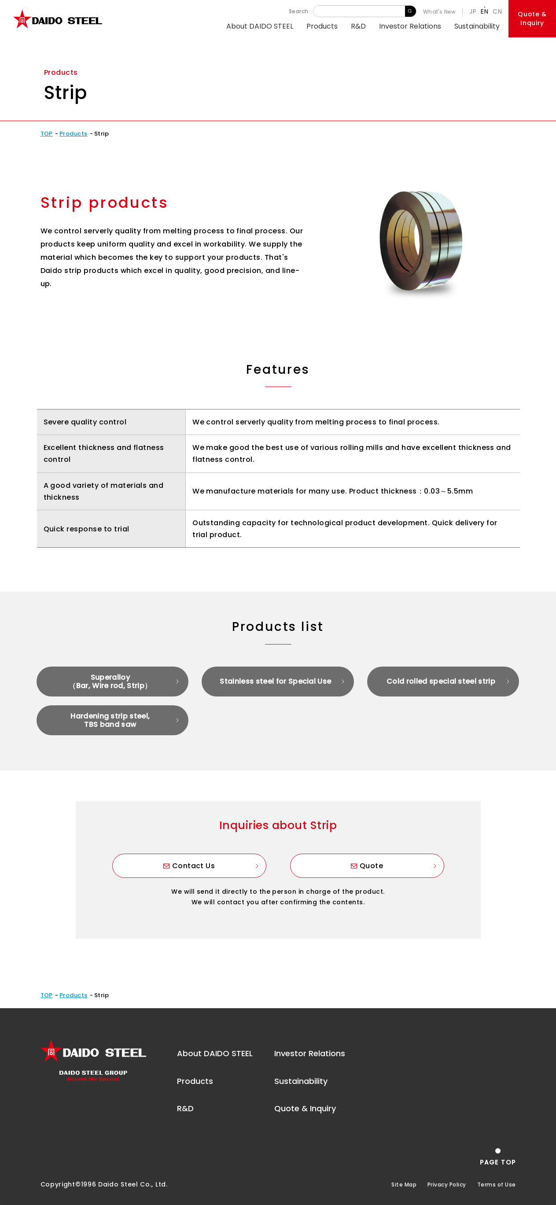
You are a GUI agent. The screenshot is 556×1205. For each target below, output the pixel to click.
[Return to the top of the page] (497, 1156)
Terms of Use (496, 1184)
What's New (439, 11)
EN (484, 11)
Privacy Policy (446, 1184)
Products (322, 26)
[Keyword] (359, 11)
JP (472, 11)
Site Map (403, 1184)
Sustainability (477, 26)
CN (497, 11)
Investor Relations (410, 26)
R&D (358, 26)
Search (410, 11)
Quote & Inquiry (305, 1108)
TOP (47, 133)
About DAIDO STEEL (259, 26)
